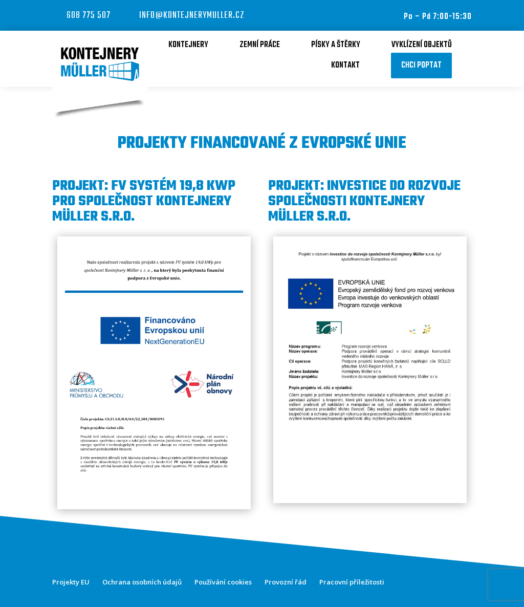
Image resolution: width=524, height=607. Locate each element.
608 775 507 (89, 15)
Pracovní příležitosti (351, 582)
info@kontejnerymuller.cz (192, 15)
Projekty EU (71, 582)
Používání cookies (223, 582)
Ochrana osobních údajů (142, 582)
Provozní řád (286, 582)
